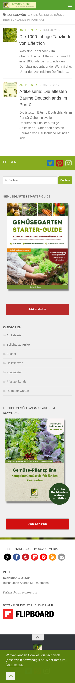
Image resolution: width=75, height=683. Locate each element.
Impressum (29, 592)
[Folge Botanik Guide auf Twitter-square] (50, 163)
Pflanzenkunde (16, 381)
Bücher (11, 353)
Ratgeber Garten (18, 390)
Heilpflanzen (15, 363)
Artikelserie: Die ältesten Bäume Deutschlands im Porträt (43, 98)
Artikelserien (30, 30)
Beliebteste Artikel (18, 344)
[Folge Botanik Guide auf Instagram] (68, 163)
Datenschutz (11, 592)
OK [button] (10, 675)
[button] (7, 557)
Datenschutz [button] (15, 665)
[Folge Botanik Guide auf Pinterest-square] (59, 163)
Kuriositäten (14, 372)
